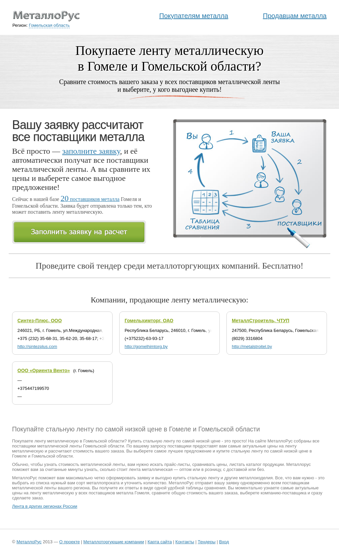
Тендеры (206, 541)
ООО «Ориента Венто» (43, 370)
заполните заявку (91, 151)
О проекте (69, 541)
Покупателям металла (193, 15)
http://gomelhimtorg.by (146, 346)
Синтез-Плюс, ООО (39, 320)
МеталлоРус (29, 541)
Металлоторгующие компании (113, 541)
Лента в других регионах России (44, 506)
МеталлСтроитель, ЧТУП (260, 320)
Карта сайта (160, 541)
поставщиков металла (90, 199)
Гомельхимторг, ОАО (149, 320)
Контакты (185, 541)
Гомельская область (49, 25)
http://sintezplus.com (37, 346)
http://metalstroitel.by (252, 346)
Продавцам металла (295, 15)
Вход (224, 541)
